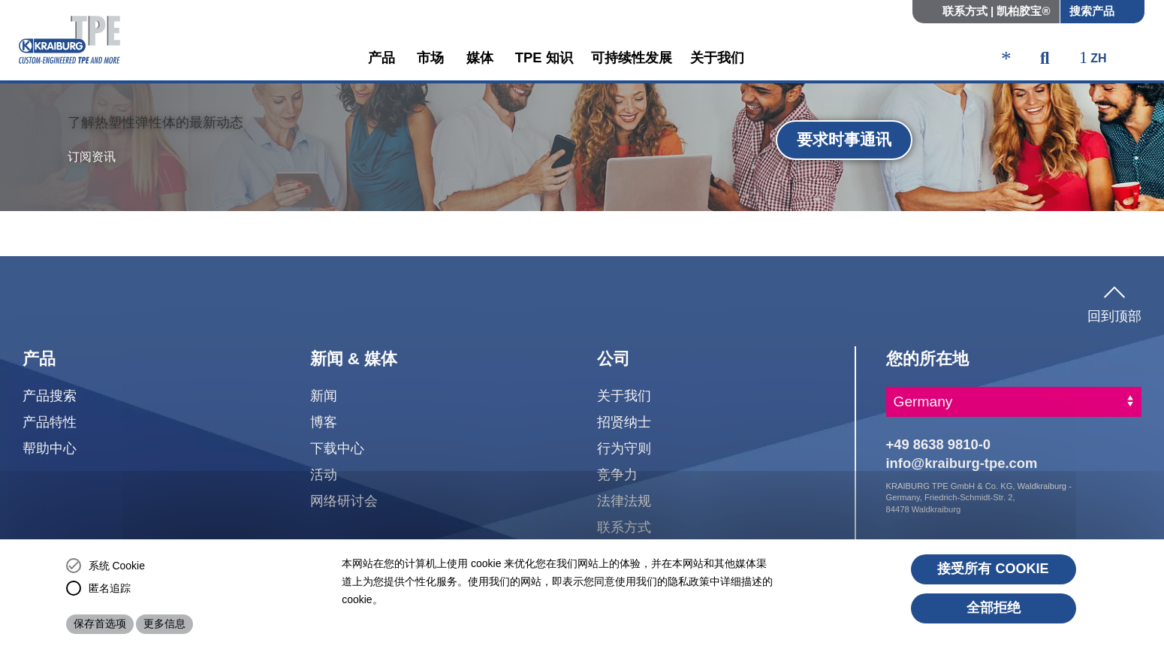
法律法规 (624, 501)
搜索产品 (1091, 11)
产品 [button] (383, 57)
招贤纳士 (624, 422)
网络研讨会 (344, 501)
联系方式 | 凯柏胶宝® (996, 11)
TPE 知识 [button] (544, 57)
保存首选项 (100, 623)
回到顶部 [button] (1114, 301)
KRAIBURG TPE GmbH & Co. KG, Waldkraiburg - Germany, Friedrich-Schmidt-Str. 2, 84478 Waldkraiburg (979, 497)
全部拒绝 (993, 607)
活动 (323, 474)
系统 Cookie (117, 565)
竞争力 (617, 474)
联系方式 (624, 527)
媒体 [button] (481, 57)
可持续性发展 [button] (631, 57)
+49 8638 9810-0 (938, 444)
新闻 (323, 395)
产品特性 (50, 422)
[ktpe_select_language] (1100, 59)
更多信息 (164, 623)
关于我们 (624, 395)
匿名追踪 (110, 588)
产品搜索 (50, 395)
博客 (323, 422)
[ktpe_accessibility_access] (1006, 60)
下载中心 (337, 448)
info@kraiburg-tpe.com (962, 463)
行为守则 (624, 448)
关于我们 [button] (717, 57)
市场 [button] (432, 57)
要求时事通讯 (844, 139)
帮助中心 (50, 448)
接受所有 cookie (992, 568)
